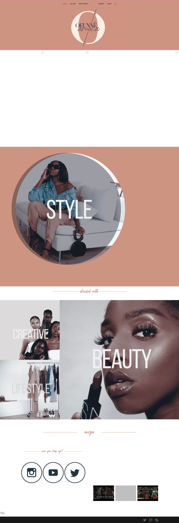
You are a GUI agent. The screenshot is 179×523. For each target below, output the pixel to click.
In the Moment (147, 176)
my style (73, 4)
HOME (65, 4)
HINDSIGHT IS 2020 (148, 240)
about (108, 4)
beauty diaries (84, 4)
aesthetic (100, 4)
